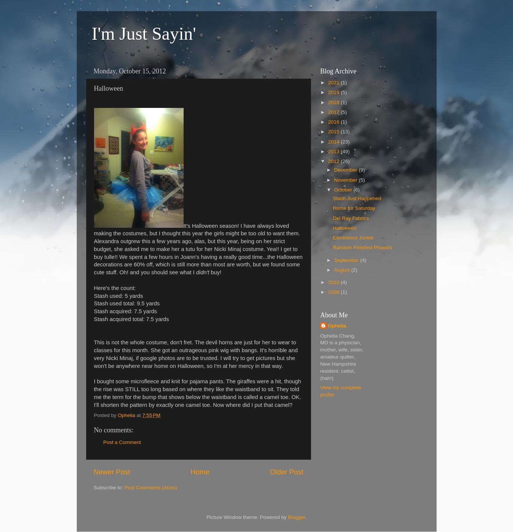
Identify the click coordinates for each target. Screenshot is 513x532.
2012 (334, 161)
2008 (334, 292)
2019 (334, 92)
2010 (334, 282)
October (344, 190)
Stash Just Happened (357, 198)
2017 (334, 112)
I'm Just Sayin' (144, 33)
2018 (334, 102)
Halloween (344, 228)
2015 (334, 131)
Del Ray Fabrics (351, 218)
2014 (334, 142)
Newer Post (112, 472)
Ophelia (337, 326)
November (346, 180)
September (347, 260)
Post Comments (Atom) (150, 487)
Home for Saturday (354, 208)
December (346, 170)
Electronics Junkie (353, 238)
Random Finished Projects (362, 247)
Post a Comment (122, 442)
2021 (334, 82)
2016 (334, 122)
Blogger (296, 517)
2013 (334, 151)
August (342, 270)
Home (200, 472)
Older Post (286, 472)
